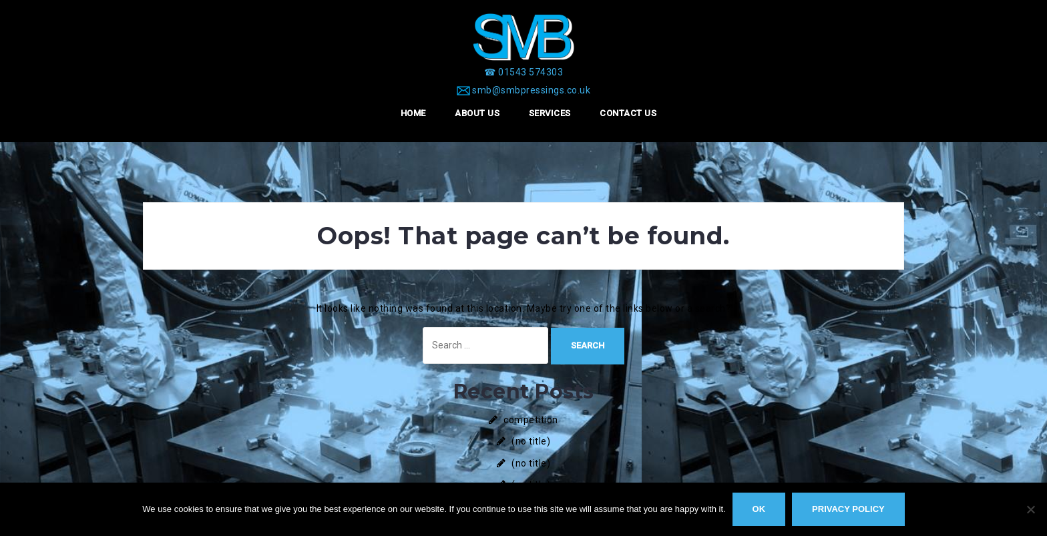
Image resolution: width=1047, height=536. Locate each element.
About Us (477, 113)
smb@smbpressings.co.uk (531, 90)
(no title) (530, 441)
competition (530, 420)
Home (413, 113)
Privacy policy (848, 509)
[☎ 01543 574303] (523, 72)
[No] (1030, 509)
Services (550, 113)
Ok (759, 509)
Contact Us (628, 113)
